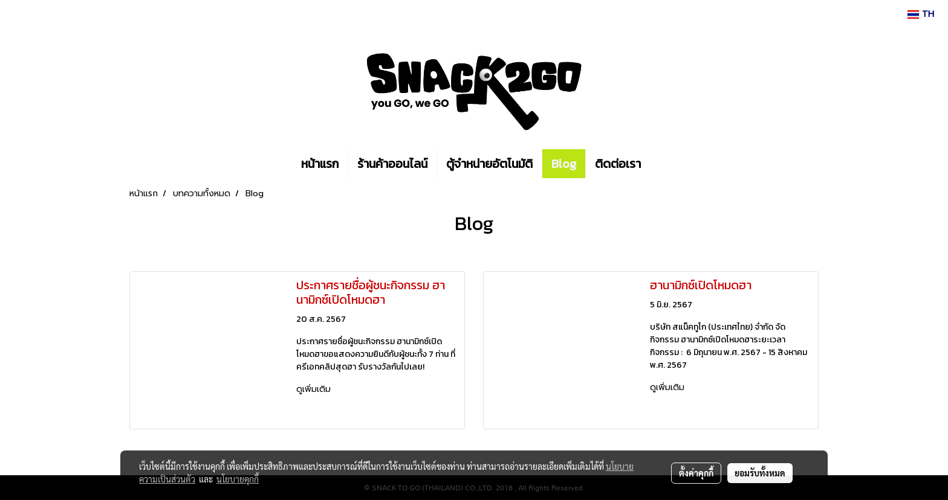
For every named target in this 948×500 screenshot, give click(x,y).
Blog (563, 164)
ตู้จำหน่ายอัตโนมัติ (489, 164)
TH (920, 14)
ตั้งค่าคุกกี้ (696, 472)
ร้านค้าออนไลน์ (392, 164)
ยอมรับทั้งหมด (760, 472)
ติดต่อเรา (618, 164)
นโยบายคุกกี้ (237, 478)
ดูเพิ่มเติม (315, 389)
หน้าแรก (320, 164)
